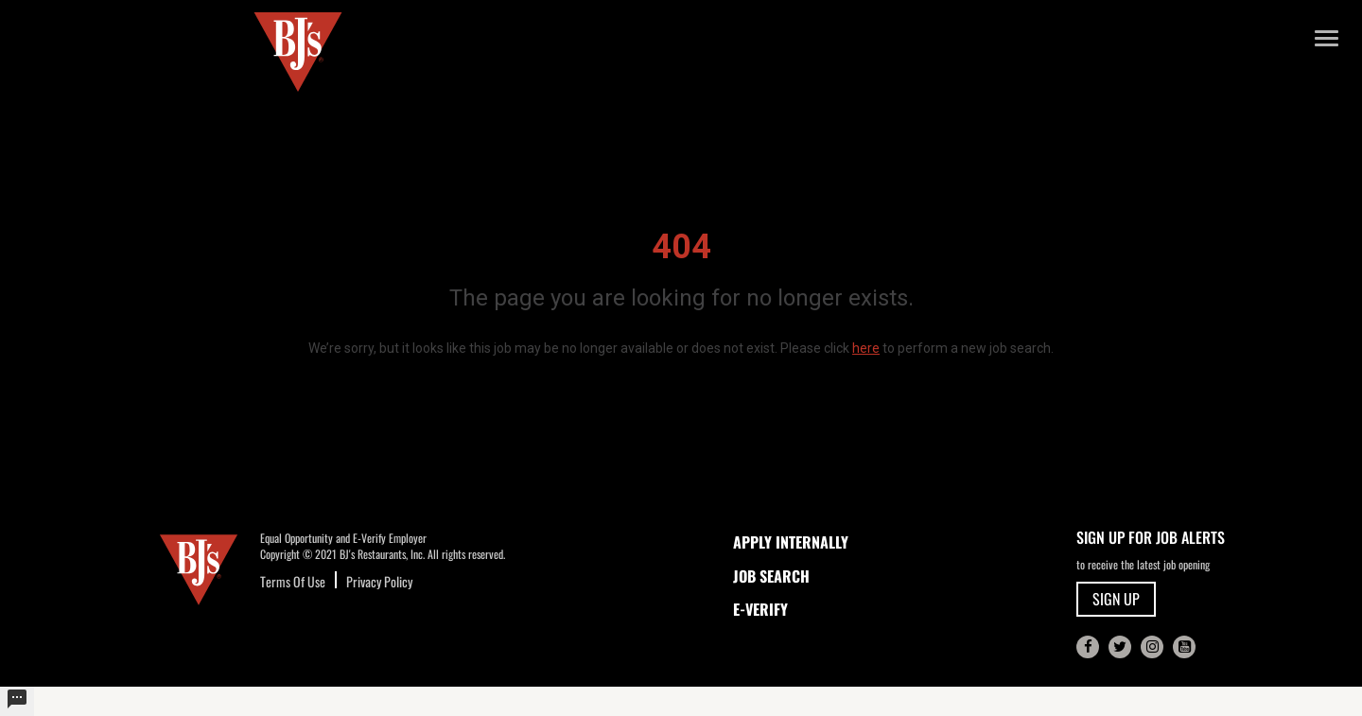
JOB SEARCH (771, 576)
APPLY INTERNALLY (790, 542)
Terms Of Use (292, 581)
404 (681, 247)
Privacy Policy (379, 581)
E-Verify (760, 609)
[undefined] (17, 701)
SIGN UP (1116, 598)
